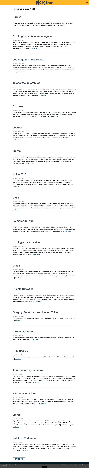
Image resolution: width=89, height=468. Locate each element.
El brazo (18, 106)
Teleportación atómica (26, 82)
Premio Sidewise (23, 288)
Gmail (16, 265)
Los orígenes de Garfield (28, 59)
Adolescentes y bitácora (28, 370)
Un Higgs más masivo (26, 242)
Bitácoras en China (24, 393)
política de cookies (76, 464)
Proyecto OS (20, 350)
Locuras (18, 127)
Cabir (16, 197)
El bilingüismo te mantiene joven (33, 36)
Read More (62, 25)
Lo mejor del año (23, 220)
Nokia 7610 (19, 174)
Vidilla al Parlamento (25, 438)
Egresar (17, 17)
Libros (17, 150)
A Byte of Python (23, 331)
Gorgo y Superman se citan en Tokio (35, 312)
